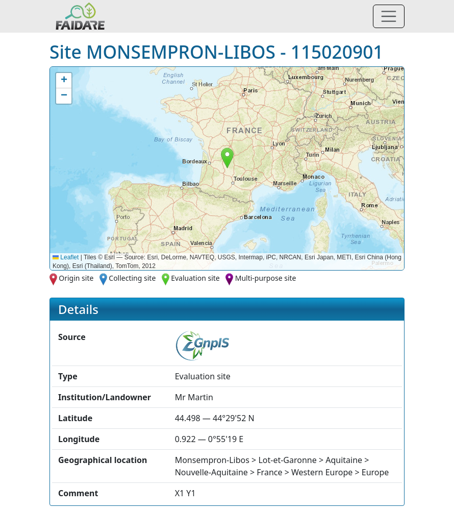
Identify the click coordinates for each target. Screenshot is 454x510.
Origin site (76, 278)
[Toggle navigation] (389, 16)
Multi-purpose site (265, 278)
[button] (227, 158)
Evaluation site (195, 278)
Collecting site (132, 278)
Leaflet (66, 257)
